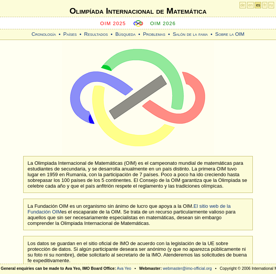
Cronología (44, 34)
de (243, 5)
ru (271, 5)
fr (264, 5)
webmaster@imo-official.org (187, 268)
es (258, 5)
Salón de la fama (190, 34)
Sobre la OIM (229, 34)
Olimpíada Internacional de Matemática (138, 11)
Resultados (96, 34)
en (250, 5)
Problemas (154, 34)
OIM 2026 (163, 23)
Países (70, 34)
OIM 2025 (113, 23)
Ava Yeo (124, 268)
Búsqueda (125, 34)
